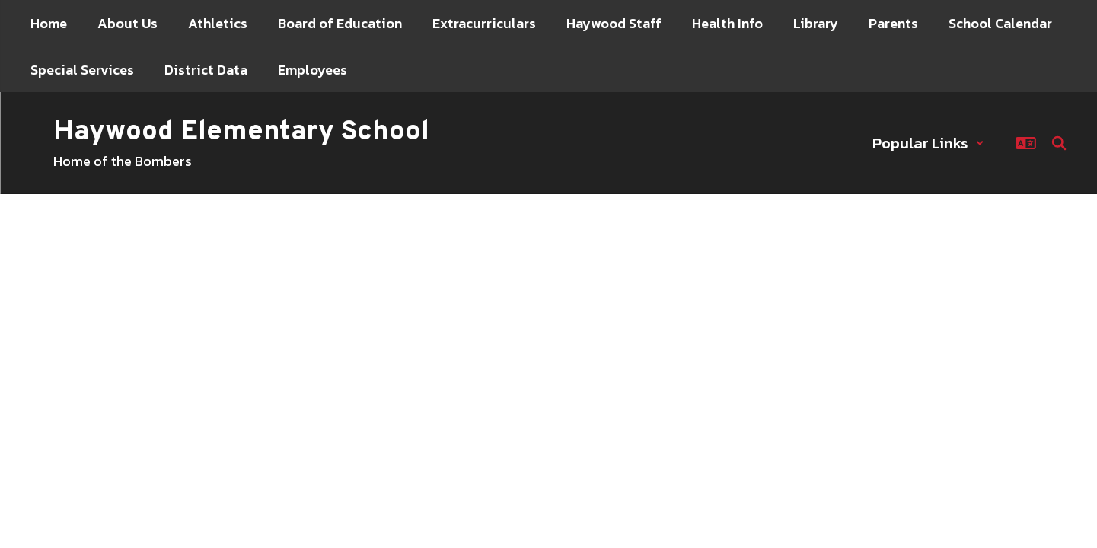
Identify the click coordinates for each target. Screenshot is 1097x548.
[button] (928, 143)
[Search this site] (1059, 143)
